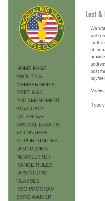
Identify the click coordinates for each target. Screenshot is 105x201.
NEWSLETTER (34, 157)
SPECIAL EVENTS (38, 125)
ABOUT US (29, 76)
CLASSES (28, 181)
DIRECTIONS (32, 173)
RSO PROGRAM (36, 189)
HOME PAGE (32, 68)
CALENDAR (30, 116)
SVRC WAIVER (34, 197)
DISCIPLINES (32, 149)
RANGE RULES (35, 165)
